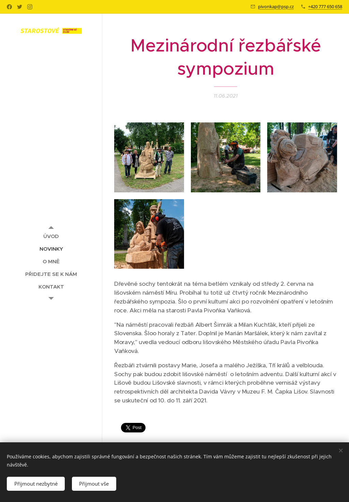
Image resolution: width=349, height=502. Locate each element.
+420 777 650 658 (325, 6)
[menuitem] (51, 236)
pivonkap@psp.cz (276, 6)
